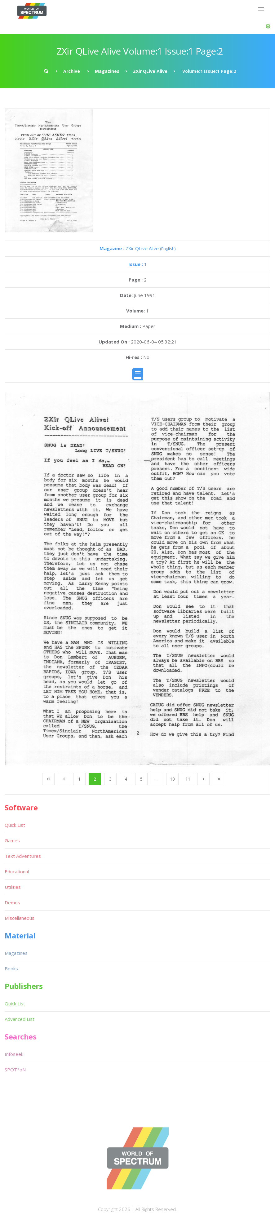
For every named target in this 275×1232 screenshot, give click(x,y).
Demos (12, 902)
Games (12, 840)
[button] (268, 26)
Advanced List (19, 1019)
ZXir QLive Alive (150, 71)
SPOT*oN (15, 1069)
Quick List (15, 825)
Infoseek (14, 1054)
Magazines (107, 71)
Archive (71, 71)
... (157, 779)
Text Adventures (23, 856)
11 (187, 779)
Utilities (13, 887)
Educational (17, 871)
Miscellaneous (19, 918)
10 (172, 779)
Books (11, 968)
